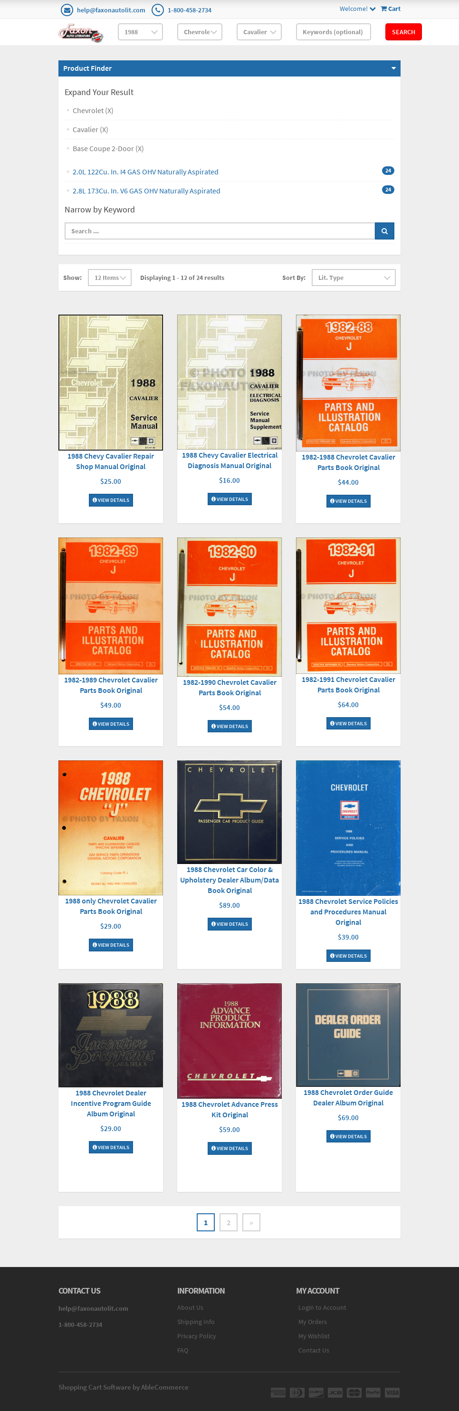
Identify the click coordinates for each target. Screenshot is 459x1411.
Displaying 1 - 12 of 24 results (182, 277)
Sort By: (294, 277)
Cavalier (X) (90, 129)
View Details (111, 500)
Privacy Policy (196, 1336)
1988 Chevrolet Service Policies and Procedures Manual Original (348, 911)
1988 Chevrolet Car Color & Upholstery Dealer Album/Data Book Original (229, 879)
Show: (72, 277)
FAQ (182, 1350)
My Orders (312, 1321)
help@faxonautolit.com (111, 10)
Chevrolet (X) (93, 110)
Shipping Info (196, 1321)
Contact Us (313, 1350)
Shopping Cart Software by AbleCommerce (123, 1387)
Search (403, 32)
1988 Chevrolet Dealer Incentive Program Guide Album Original (111, 1103)
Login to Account (322, 1307)
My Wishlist (314, 1336)
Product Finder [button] (87, 68)
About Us (190, 1307)
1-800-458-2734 (189, 10)
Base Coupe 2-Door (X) (108, 148)
